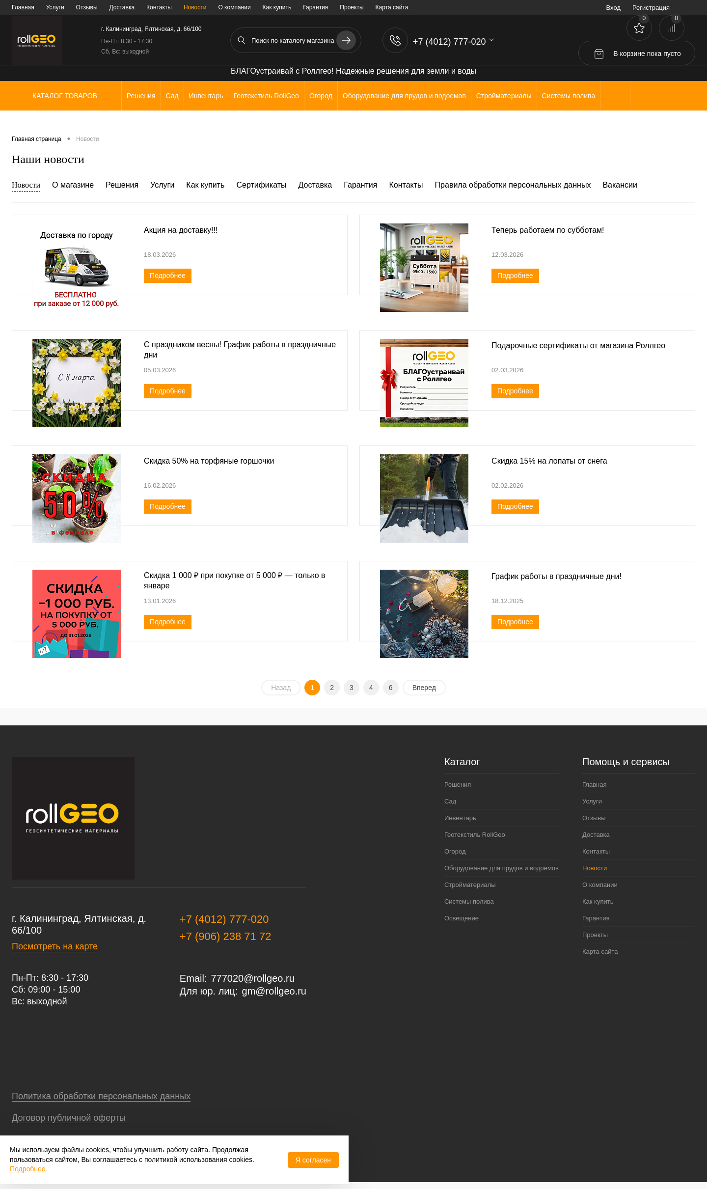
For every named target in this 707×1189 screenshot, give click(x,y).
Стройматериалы (470, 884)
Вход (613, 7)
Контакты (159, 7)
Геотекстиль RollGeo (474, 834)
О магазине (73, 185)
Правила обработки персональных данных (513, 185)
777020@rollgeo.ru (252, 978)
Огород (455, 851)
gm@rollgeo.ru (274, 991)
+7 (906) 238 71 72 (226, 936)
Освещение (461, 918)
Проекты (351, 7)
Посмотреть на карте (55, 946)
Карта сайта (392, 7)
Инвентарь (460, 818)
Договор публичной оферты (69, 1118)
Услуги (55, 7)
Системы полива (469, 901)
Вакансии (619, 185)
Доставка (122, 7)
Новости (195, 7)
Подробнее (168, 275)
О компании (234, 7)
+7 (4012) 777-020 (224, 919)
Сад (450, 801)
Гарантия (315, 7)
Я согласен (313, 1160)
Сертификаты (261, 185)
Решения (122, 185)
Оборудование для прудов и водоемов (501, 868)
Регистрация (651, 7)
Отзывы (87, 7)
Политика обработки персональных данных (101, 1096)
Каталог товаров (63, 95)
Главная (23, 7)
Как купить (277, 7)
